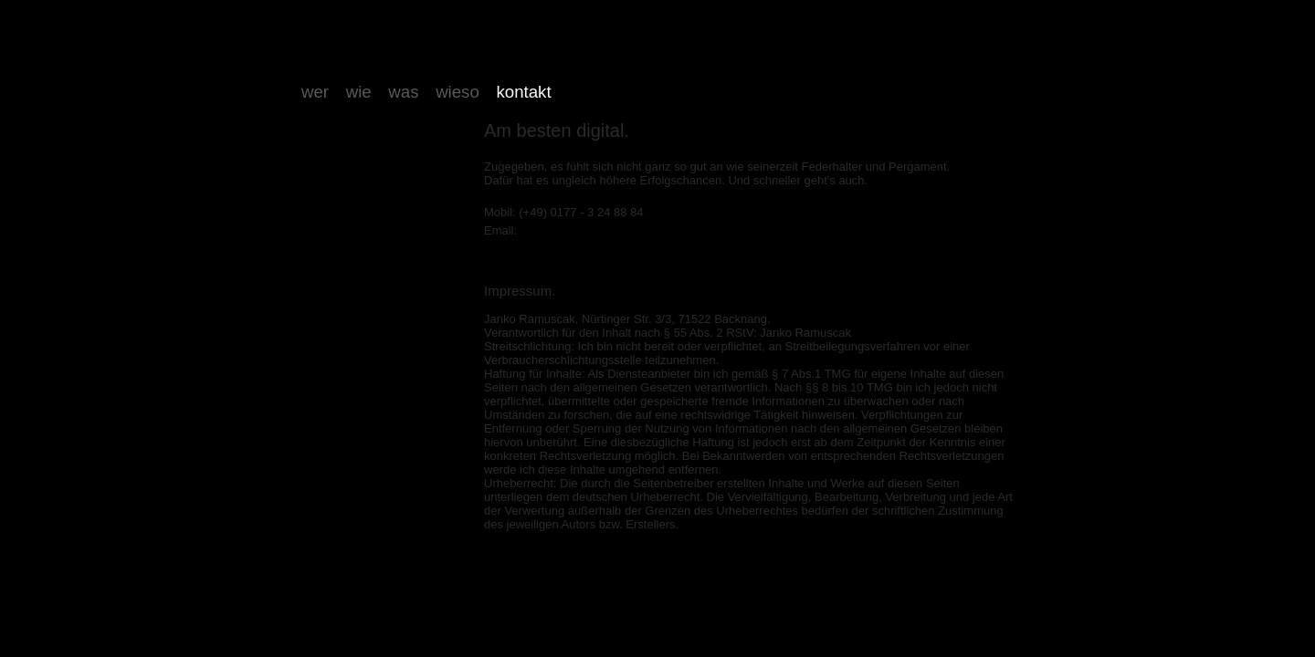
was (403, 91)
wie (359, 91)
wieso (457, 91)
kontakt (523, 91)
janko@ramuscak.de (575, 230)
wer (315, 91)
